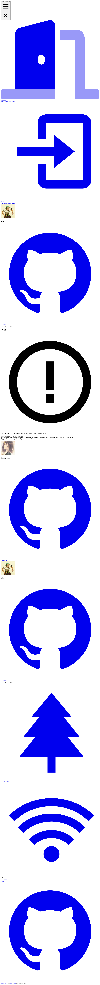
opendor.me (3, 983)
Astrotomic (13, 983)
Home (2, 101)
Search (13, 101)
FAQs (5, 101)
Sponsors (9, 101)
